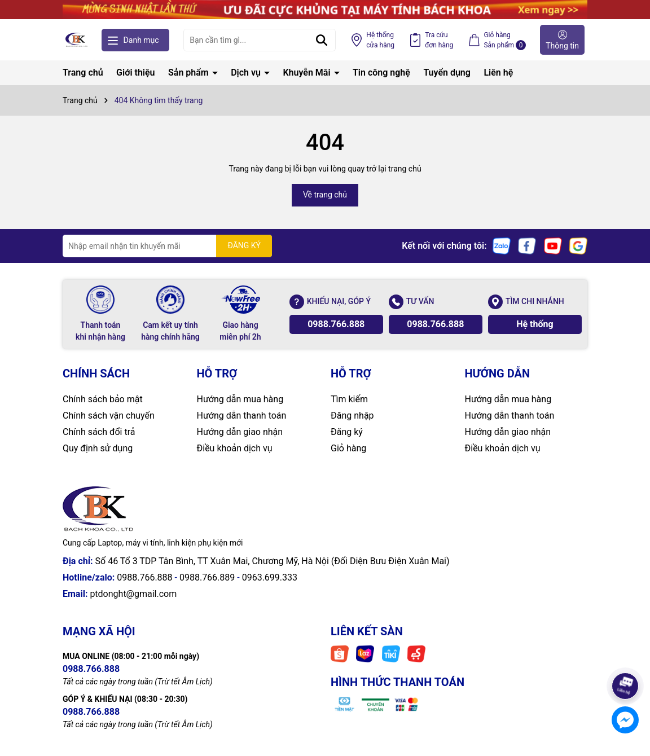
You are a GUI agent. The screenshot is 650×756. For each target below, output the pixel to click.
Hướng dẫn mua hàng (240, 399)
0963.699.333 (269, 577)
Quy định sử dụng (98, 448)
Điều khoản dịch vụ (235, 448)
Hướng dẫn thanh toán (242, 415)
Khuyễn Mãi (307, 72)
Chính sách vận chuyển (109, 415)
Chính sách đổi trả (99, 432)
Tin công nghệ (381, 72)
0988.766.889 (207, 577)
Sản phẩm (189, 72)
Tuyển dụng (447, 72)
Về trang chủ (325, 194)
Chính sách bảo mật (103, 399)
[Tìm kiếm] (322, 40)
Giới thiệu (135, 72)
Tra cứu (439, 40)
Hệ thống (380, 40)
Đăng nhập (352, 415)
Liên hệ (498, 72)
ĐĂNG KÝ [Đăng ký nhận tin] (244, 245)
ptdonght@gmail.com (133, 593)
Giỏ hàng (348, 448)
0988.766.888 (336, 324)
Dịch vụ (247, 72)
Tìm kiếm (349, 399)
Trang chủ (83, 72)
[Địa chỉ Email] (167, 246)
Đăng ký (347, 432)
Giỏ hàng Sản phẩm (505, 40)
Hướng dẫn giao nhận (240, 432)
